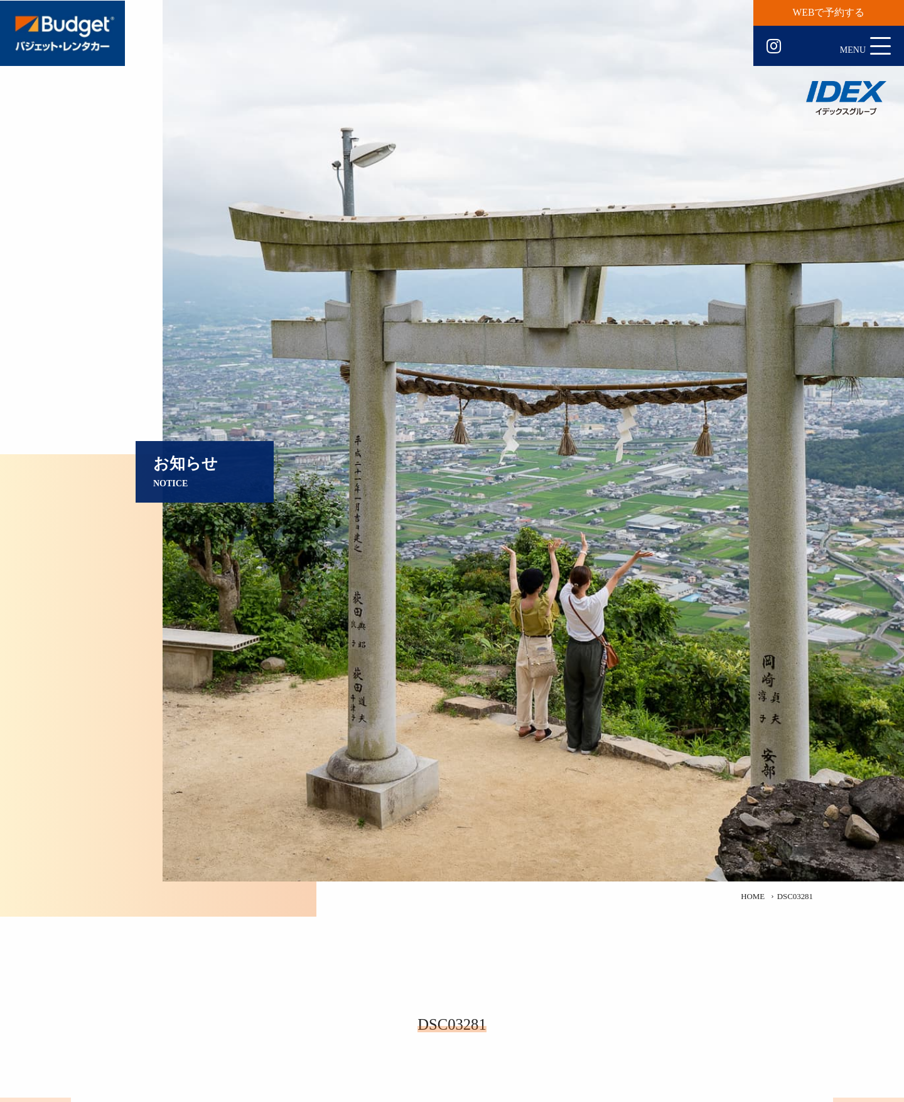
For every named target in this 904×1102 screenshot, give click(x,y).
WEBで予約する (829, 12)
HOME (753, 896)
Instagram (774, 46)
